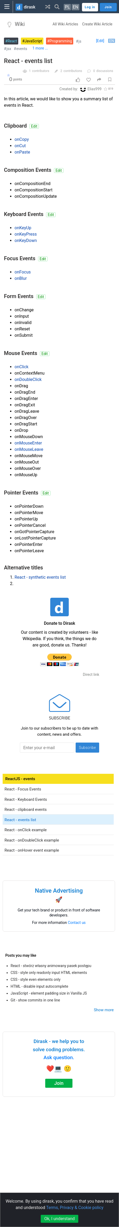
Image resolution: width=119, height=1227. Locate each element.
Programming (60, 41)
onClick (22, 366)
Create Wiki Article (97, 24)
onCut (20, 145)
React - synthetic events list (40, 577)
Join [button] (108, 7)
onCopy (22, 139)
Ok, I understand (59, 1218)
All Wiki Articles (65, 24)
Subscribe (87, 747)
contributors (40, 71)
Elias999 (95, 89)
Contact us (77, 922)
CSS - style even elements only (36, 979)
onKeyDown (26, 240)
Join (58, 1083)
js (80, 41)
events (21, 49)
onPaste (22, 152)
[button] (47, 6)
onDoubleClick (28, 379)
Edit (34, 126)
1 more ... (40, 48)
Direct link (91, 674)
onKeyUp (23, 227)
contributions (72, 71)
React (12, 41)
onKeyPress (26, 234)
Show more (104, 1010)
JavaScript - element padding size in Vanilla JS (49, 993)
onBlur (21, 278)
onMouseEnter (28, 443)
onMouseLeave (29, 449)
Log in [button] (90, 7)
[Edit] (100, 41)
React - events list (28, 61)
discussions (104, 71)
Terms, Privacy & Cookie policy (74, 1207)
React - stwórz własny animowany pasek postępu (51, 966)
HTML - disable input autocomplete (39, 986)
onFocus (23, 272)
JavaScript (33, 41)
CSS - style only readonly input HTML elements (49, 972)
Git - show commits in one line (35, 1000)
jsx (9, 49)
